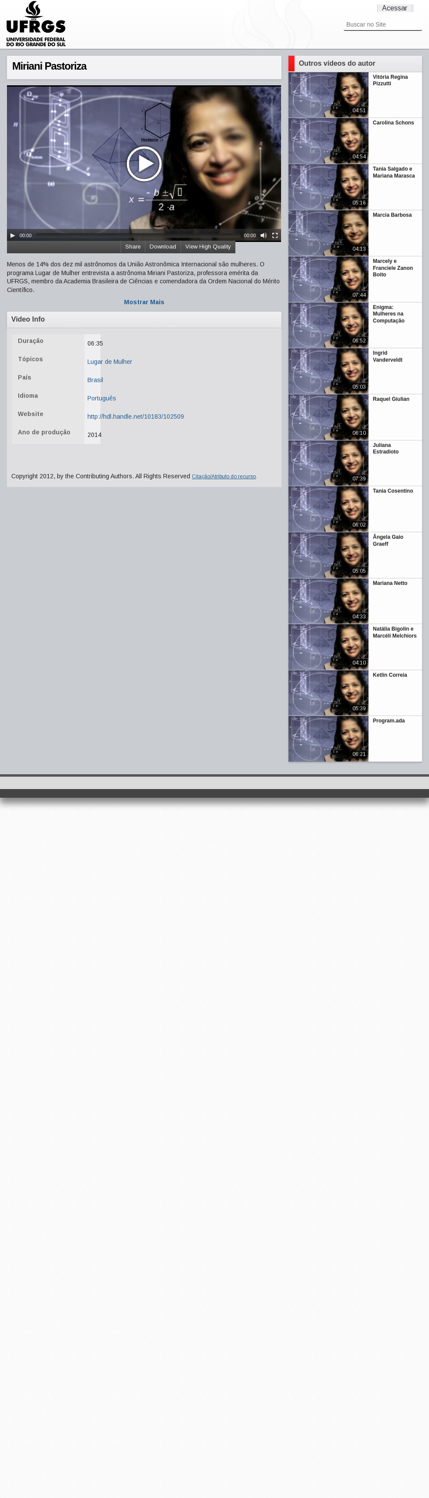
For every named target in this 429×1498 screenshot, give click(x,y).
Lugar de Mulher (109, 361)
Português (101, 398)
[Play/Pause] (12, 235)
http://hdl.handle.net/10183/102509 (135, 416)
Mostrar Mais (144, 302)
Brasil (95, 379)
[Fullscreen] (274, 235)
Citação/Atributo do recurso (224, 477)
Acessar (394, 8)
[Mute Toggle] (263, 235)
